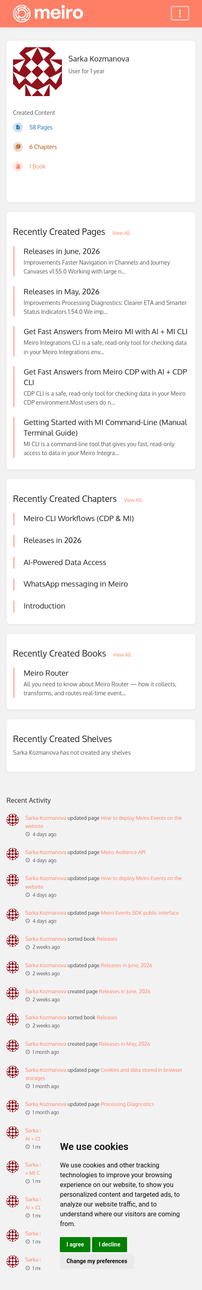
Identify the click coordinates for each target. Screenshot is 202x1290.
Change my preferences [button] (96, 1261)
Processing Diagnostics (127, 1104)
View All (121, 233)
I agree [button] (75, 1244)
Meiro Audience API (123, 852)
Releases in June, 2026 (126, 965)
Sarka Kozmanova (45, 818)
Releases (107, 938)
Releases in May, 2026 (124, 1043)
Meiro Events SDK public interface (139, 912)
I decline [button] (109, 1244)
